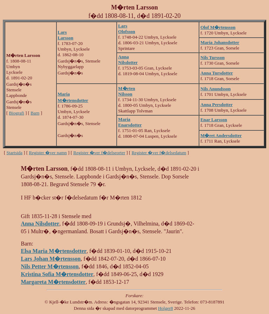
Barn (34, 113)
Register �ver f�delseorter (99, 152)
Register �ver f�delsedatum (159, 152)
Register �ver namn (48, 152)
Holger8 (165, 308)
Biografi (16, 113)
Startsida (15, 152)
